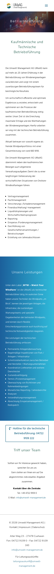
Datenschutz (38, 527)
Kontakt (13, 527)
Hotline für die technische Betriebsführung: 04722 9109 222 (29, 433)
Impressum (24, 527)
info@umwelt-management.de (31, 498)
